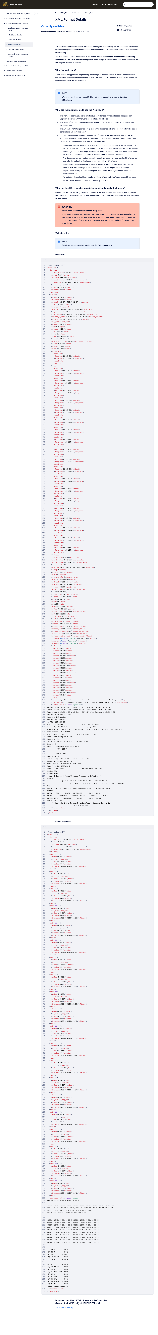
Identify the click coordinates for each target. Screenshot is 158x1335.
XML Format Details (14, 44)
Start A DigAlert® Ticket (109, 4)
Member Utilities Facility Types (16, 75)
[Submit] (125, 4)
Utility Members (16, 4)
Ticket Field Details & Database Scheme (18, 55)
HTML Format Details (15, 35)
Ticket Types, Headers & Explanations (18, 18)
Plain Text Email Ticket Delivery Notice (18, 14)
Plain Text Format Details (16, 49)
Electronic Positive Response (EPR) (17, 66)
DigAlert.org (95, 4)
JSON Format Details (15, 40)
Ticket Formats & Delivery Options (17, 23)
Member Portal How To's (14, 70)
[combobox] (138, 4)
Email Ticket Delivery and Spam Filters (18, 29)
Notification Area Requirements (16, 61)
